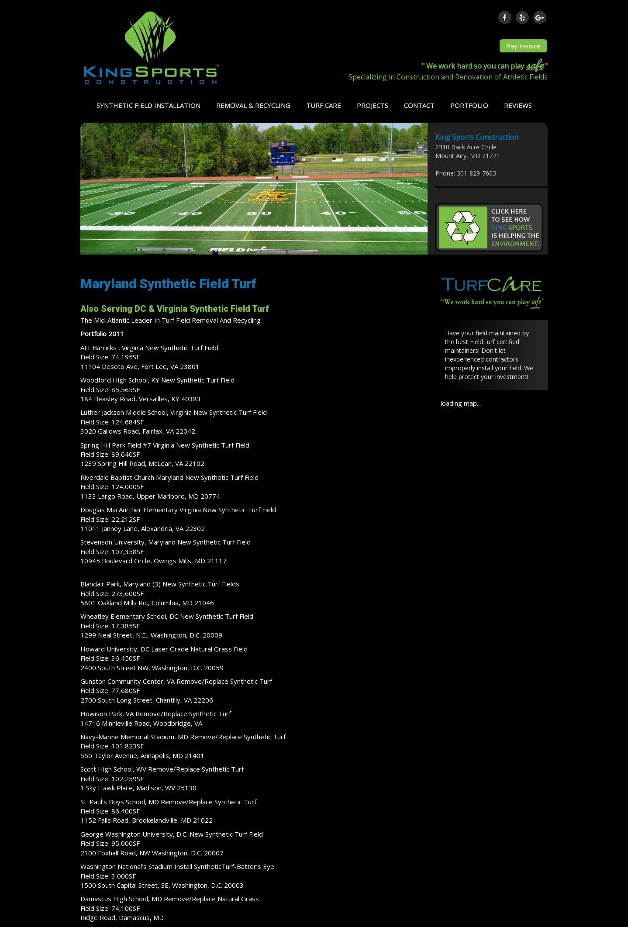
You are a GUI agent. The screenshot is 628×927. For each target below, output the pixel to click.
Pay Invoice (523, 45)
